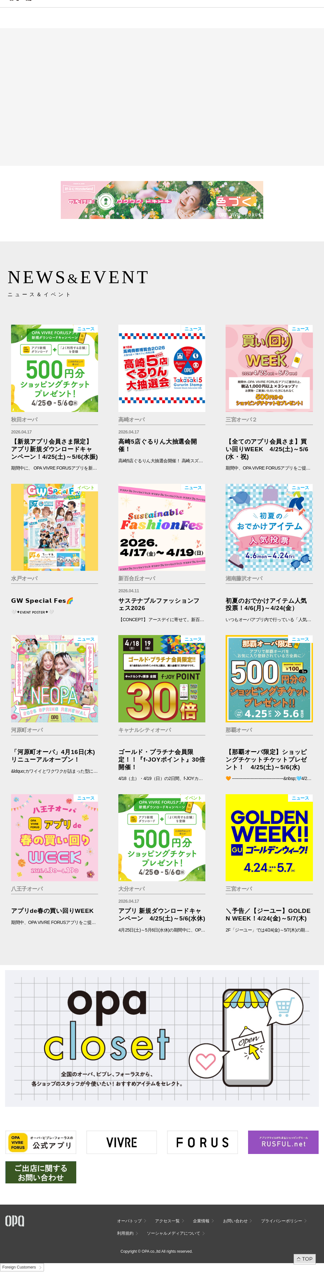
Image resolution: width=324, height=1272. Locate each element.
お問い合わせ (235, 1221)
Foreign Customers (19, 1267)
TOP (307, 1259)
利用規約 (125, 1233)
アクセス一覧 (167, 1221)
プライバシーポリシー (281, 1221)
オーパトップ (129, 1221)
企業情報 (201, 1221)
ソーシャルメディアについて (173, 1233)
